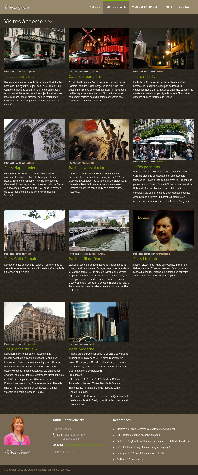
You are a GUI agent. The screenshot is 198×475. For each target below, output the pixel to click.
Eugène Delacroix (86, 163)
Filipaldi (159, 72)
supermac (31, 72)
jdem (29, 254)
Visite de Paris (116, 7)
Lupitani (30, 163)
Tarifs (168, 7)
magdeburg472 (98, 254)
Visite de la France (145, 7)
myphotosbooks (163, 254)
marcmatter (32, 344)
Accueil (95, 7)
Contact (185, 7)
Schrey (94, 72)
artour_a (95, 344)
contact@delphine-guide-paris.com (84, 444)
